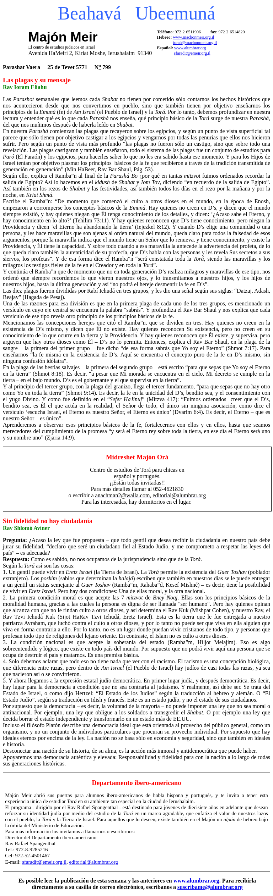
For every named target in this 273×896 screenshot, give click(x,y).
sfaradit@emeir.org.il (192, 53)
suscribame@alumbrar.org (210, 887)
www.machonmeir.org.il (193, 37)
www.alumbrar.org (190, 47)
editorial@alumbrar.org (93, 862)
